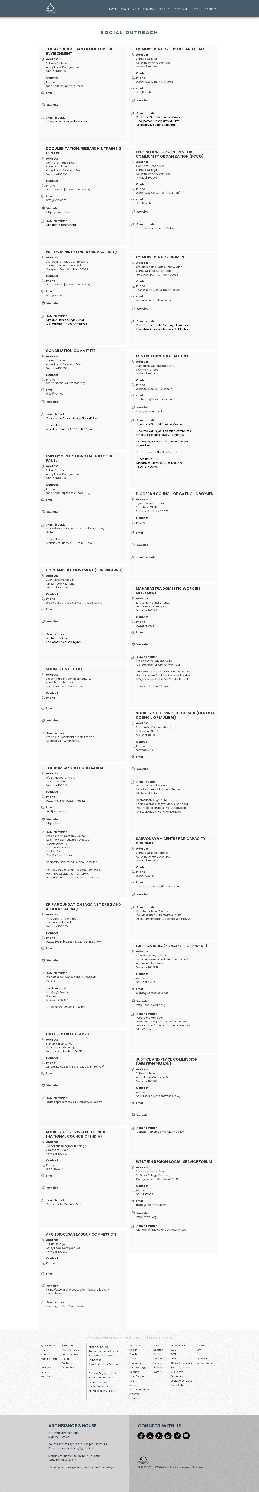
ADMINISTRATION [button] (144, 9)
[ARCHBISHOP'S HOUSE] (73, 1425)
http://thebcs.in (56, 823)
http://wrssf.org (146, 1217)
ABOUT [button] (125, 9)
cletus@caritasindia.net (152, 993)
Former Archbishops (101, 1377)
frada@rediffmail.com (151, 1205)
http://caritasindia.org (150, 1005)
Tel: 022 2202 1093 (59, 1444)
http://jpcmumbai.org (60, 212)
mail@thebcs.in (56, 811)
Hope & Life (177, 1385)
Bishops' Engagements (102, 1373)
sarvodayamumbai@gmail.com (157, 886)
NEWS (198, 9)
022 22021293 (98, 1444)
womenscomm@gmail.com (155, 300)
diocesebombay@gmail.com (76, 1448)
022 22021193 (81, 1444)
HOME (113, 9)
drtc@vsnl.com (56, 200)
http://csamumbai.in (149, 411)
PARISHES (165, 9)
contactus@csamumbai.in (154, 399)
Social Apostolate (181, 1380)
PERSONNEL (181, 9)
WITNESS (210, 9)
